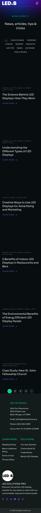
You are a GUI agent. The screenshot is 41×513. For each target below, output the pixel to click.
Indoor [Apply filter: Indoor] (19, 44)
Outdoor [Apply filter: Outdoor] (30, 48)
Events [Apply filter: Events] (9, 44)
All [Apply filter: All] (6, 40)
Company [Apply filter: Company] (31, 40)
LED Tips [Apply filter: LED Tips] (10, 48)
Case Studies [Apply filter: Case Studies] (17, 40)
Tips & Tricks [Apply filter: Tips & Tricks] (20, 52)
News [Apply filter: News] (20, 48)
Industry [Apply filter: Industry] (30, 44)
